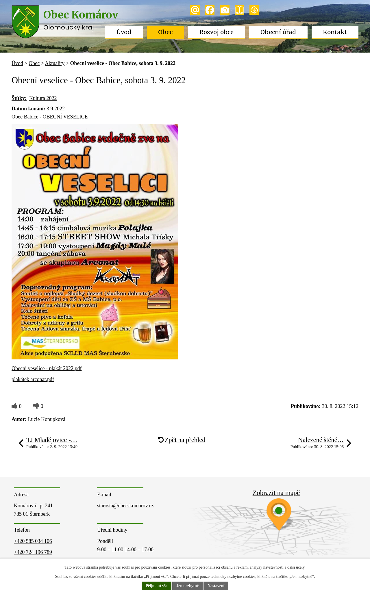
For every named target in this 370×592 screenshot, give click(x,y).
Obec (165, 32)
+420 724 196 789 (33, 552)
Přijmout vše (156, 586)
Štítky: (19, 98)
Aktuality (54, 63)
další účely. (296, 567)
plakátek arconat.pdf (33, 379)
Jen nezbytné (187, 586)
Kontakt (335, 32)
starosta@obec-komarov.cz (125, 506)
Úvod (123, 32)
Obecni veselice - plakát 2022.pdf (47, 368)
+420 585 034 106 (33, 541)
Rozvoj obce (216, 32)
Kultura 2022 (43, 98)
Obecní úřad (278, 32)
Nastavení (216, 586)
